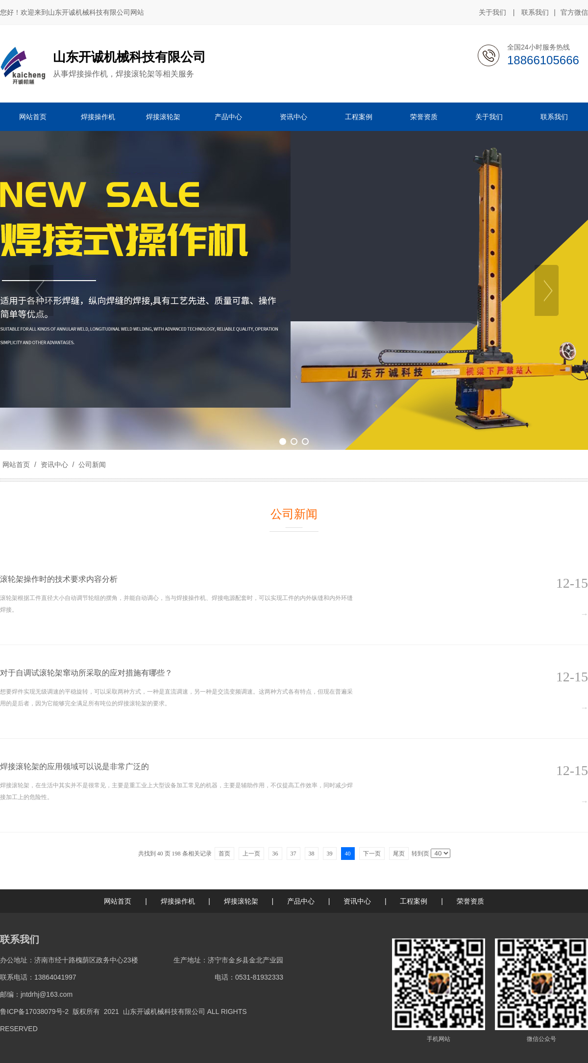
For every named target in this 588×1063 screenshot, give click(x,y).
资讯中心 (54, 464)
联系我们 (535, 12)
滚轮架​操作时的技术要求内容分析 (59, 579)
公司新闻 (91, 464)
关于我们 (492, 12)
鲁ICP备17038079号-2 (34, 1011)
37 (293, 853)
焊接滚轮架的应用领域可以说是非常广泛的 (74, 766)
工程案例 (413, 901)
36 (275, 853)
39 (330, 853)
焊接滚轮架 (241, 901)
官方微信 (574, 12)
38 (312, 853)
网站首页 (16, 464)
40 (348, 853)
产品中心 (301, 901)
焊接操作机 (178, 901)
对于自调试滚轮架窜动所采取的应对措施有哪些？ (86, 673)
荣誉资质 (470, 901)
